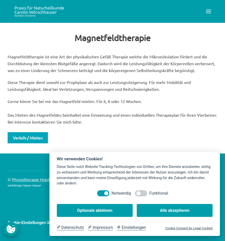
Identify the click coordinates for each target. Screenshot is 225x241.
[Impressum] (100, 227)
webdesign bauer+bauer (24, 185)
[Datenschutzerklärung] (70, 227)
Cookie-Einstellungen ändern (34, 222)
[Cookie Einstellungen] (131, 227)
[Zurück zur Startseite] (39, 11)
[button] (208, 11)
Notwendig (121, 193)
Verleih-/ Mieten (28, 137)
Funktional (158, 193)
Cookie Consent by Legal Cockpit (189, 228)
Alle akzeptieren (174, 210)
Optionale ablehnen (94, 210)
